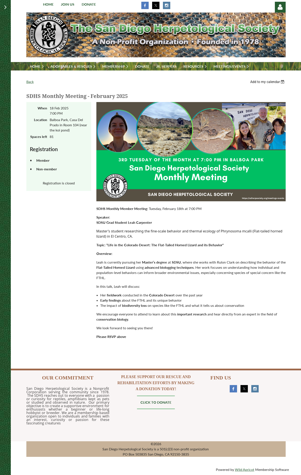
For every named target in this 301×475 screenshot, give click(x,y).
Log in (280, 7)
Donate (89, 4)
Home (48, 4)
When (42, 108)
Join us (67, 4)
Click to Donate (155, 402)
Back (30, 82)
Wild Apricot (244, 469)
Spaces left (38, 136)
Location (40, 120)
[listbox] (268, 82)
